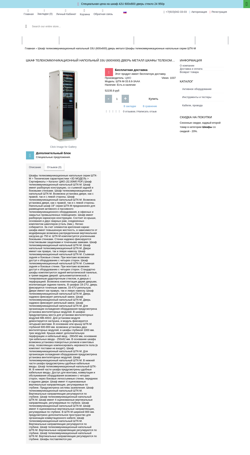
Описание (35, 167)
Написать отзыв (147, 111)
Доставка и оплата (191, 68)
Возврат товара (189, 72)
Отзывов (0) (54, 167)
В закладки (130, 106)
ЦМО (128, 77)
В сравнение (150, 106)
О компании (187, 65)
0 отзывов (129, 111)
